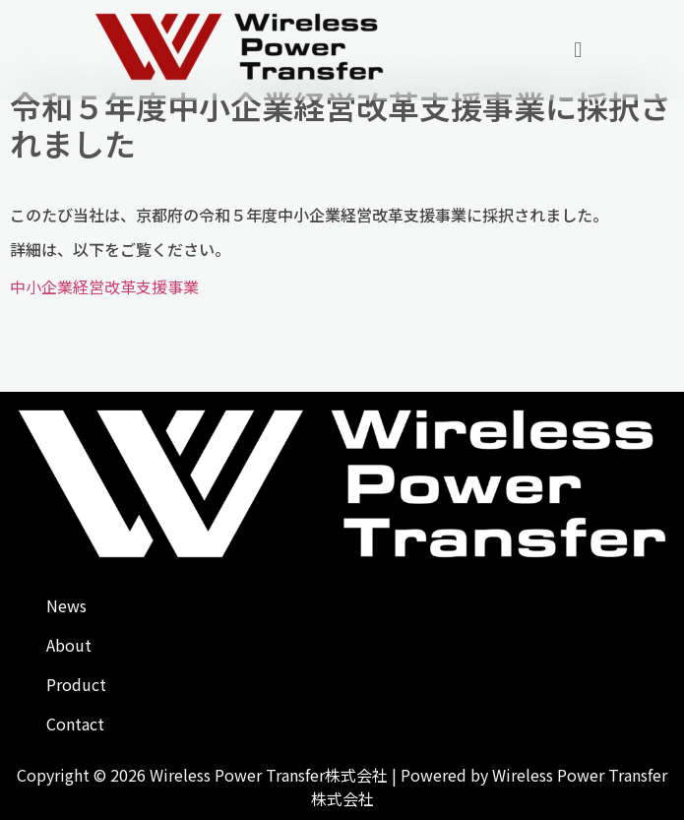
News (66, 605)
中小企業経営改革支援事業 (104, 286)
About (69, 645)
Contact (75, 723)
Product (76, 684)
